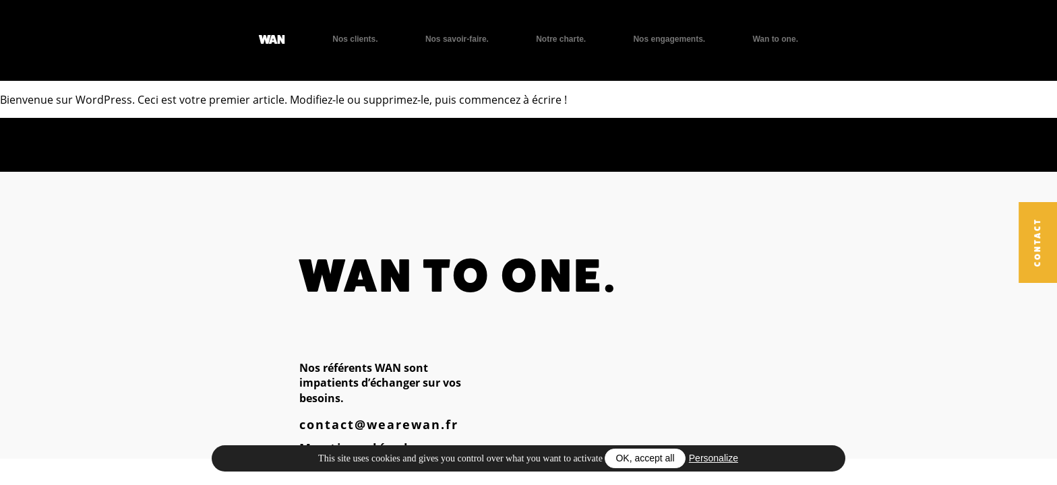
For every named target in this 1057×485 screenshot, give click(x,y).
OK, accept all (644, 458)
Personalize (713, 458)
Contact (1037, 242)
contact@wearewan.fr (378, 424)
